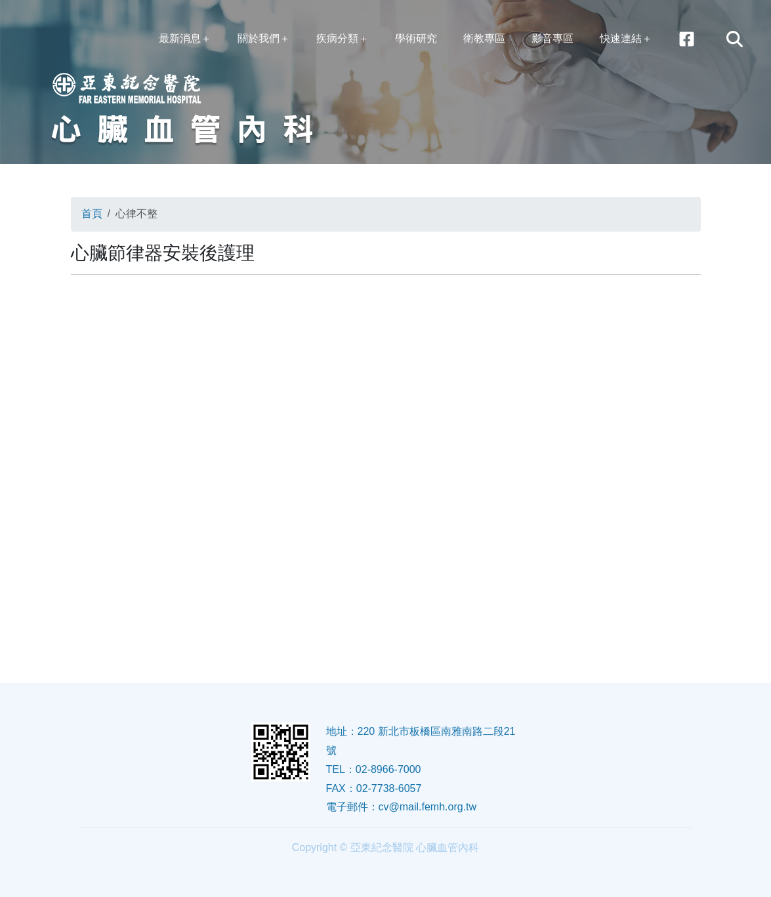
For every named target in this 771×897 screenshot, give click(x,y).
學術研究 (416, 38)
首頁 (91, 213)
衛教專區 (484, 38)
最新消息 (180, 38)
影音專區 (552, 38)
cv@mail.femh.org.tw (428, 806)
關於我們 (259, 38)
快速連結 (621, 38)
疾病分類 (337, 38)
